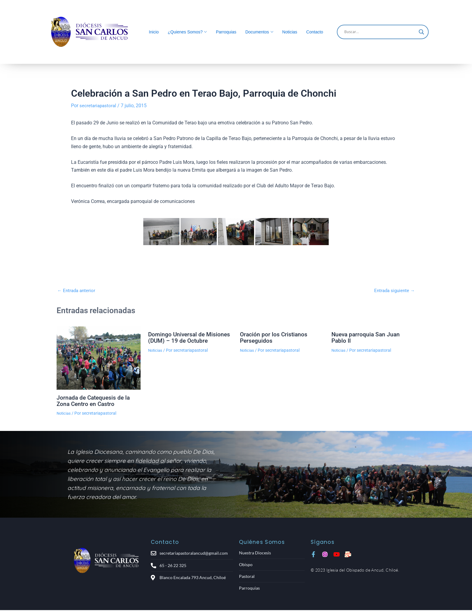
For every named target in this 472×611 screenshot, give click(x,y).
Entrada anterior (77, 290)
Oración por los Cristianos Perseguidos (274, 337)
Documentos (257, 32)
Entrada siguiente (393, 290)
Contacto (314, 32)
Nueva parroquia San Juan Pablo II (366, 337)
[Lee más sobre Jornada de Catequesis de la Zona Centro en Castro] (99, 357)
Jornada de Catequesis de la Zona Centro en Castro (95, 400)
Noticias (289, 32)
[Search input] (380, 32)
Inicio (154, 32)
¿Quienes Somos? (185, 32)
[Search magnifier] (421, 32)
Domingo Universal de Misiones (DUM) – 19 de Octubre (190, 337)
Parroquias (226, 32)
